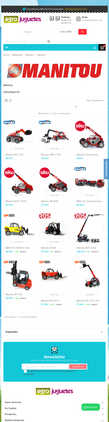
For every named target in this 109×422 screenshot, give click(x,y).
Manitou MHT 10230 (16, 201)
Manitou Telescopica (87, 154)
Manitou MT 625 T (50, 300)
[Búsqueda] (24, 41)
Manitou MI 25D (13, 294)
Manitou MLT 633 (14, 154)
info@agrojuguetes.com (92, 20)
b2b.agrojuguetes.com (76, 9)
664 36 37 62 (66, 23)
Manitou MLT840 (49, 201)
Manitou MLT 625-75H (88, 300)
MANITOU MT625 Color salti (20, 248)
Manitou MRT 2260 (86, 248)
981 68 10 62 (66, 20)
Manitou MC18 (48, 248)
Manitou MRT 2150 (50, 154)
